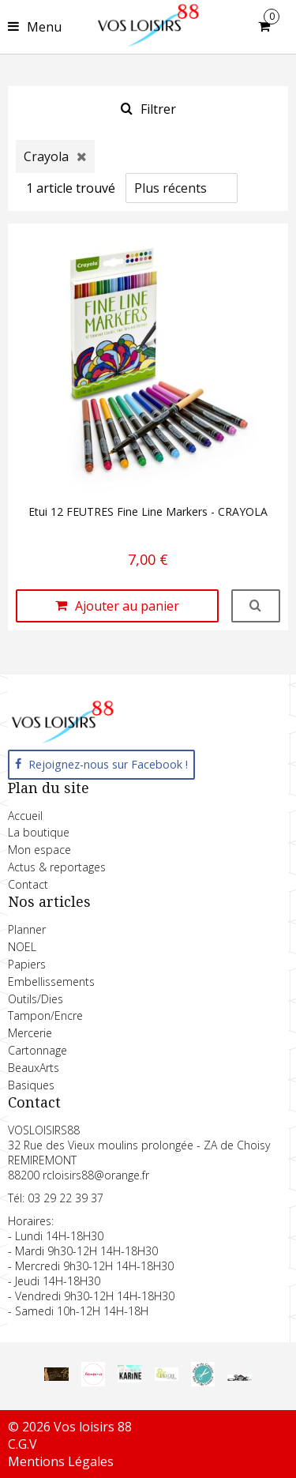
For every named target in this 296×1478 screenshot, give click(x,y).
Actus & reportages (57, 866)
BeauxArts (33, 1067)
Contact (28, 884)
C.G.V (22, 1444)
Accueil (25, 815)
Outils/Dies (35, 998)
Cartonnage (37, 1050)
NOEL (22, 946)
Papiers (27, 964)
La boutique (38, 832)
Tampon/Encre (45, 1015)
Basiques (31, 1085)
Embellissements (51, 981)
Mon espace (39, 849)
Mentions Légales (61, 1461)
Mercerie (30, 1032)
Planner (27, 929)
